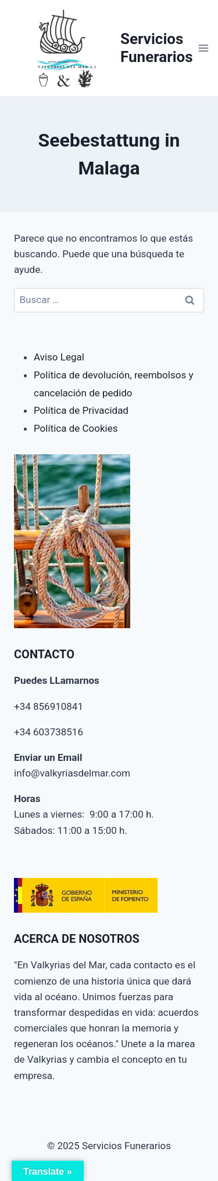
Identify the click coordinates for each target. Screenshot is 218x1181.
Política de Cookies (76, 428)
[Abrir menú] (204, 48)
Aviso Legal (59, 357)
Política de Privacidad (81, 410)
